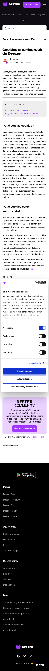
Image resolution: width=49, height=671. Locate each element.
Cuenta (19, 15)
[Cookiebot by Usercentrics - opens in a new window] (35, 282)
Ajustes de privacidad (13, 624)
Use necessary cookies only (24, 386)
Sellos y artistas (11, 534)
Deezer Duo (9, 505)
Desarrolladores (11, 539)
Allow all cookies (24, 371)
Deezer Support (8, 15)
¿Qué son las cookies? (18, 110)
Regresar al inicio (11, 445)
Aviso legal (8, 619)
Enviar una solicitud (35, 437)
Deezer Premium (11, 499)
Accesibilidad (9, 630)
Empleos (7, 573)
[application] (38, 665)
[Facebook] (3, 277)
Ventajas (7, 579)
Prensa (6, 545)
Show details (35, 363)
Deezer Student (11, 516)
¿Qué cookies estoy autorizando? (23, 113)
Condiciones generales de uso (18, 602)
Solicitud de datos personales (17, 613)
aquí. (31, 269)
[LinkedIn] (11, 277)
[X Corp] (7, 277)
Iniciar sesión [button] (32, 4)
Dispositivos (9, 585)
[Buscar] (24, 28)
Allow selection (24, 379)
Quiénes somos (10, 568)
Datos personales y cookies (17, 608)
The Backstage (10, 550)
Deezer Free (9, 494)
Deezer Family (10, 510)
